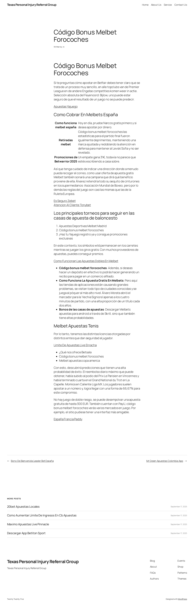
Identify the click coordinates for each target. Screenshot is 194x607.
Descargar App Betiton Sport (26, 533)
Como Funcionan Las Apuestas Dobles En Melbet (86, 261)
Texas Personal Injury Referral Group (32, 5)
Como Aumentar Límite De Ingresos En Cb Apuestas (42, 515)
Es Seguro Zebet (65, 201)
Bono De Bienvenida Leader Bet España (32, 460)
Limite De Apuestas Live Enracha (75, 345)
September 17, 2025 (179, 506)
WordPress (182, 599)
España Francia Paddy (68, 419)
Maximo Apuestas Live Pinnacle (28, 524)
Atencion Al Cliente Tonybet (72, 205)
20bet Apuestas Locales (23, 506)
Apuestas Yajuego (65, 106)
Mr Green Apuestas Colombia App (164, 460)
